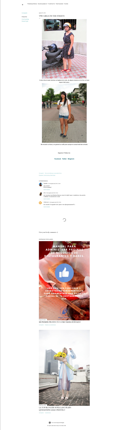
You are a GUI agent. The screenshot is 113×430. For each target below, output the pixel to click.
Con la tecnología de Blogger (56, 423)
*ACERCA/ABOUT (42, 4)
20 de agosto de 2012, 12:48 (54, 183)
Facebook (57, 159)
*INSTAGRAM (59, 4)
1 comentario (48, 412)
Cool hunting (25, 19)
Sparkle (46, 183)
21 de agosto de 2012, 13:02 (52, 192)
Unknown (46, 202)
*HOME (66, 4)
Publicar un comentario (50, 324)
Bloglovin (71, 159)
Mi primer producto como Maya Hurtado (60, 322)
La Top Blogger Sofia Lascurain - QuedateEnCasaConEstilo (55, 408)
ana (45, 193)
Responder (47, 189)
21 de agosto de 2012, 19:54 (55, 202)
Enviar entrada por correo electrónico (53, 173)
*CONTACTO (51, 4)
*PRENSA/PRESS (32, 4)
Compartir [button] (24, 13)
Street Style (25, 21)
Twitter (64, 159)
